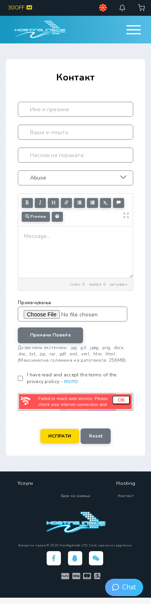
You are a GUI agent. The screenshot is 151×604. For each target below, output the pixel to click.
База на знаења (75, 496)
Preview (35, 216)
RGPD (71, 381)
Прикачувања (34, 302)
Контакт (126, 496)
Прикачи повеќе (50, 335)
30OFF (20, 7)
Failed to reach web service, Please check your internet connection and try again (73, 404)
